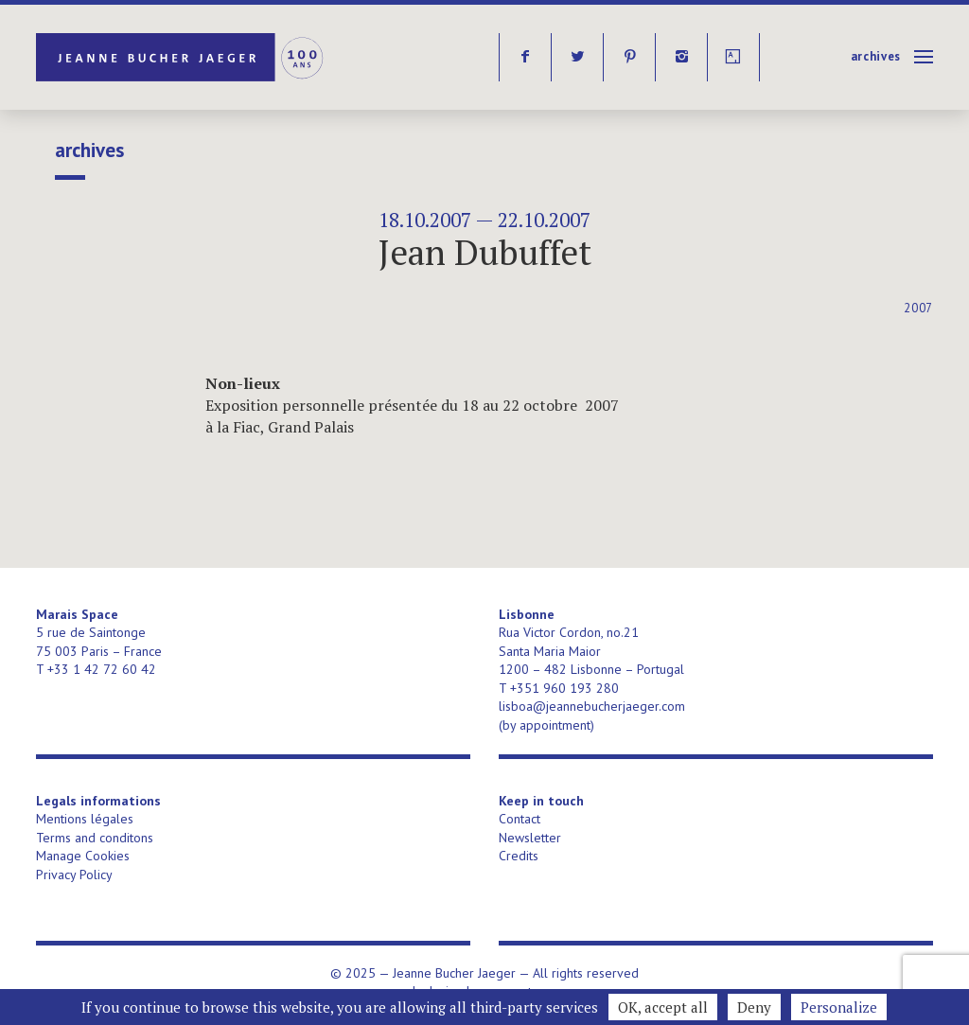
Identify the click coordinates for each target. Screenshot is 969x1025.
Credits (518, 855)
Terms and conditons (94, 837)
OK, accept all (663, 1007)
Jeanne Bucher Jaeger (181, 57)
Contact (519, 818)
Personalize (839, 1007)
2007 (918, 308)
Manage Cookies (83, 855)
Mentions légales (84, 818)
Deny (754, 1007)
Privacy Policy (74, 874)
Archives (876, 56)
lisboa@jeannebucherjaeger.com (592, 706)
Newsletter (530, 837)
